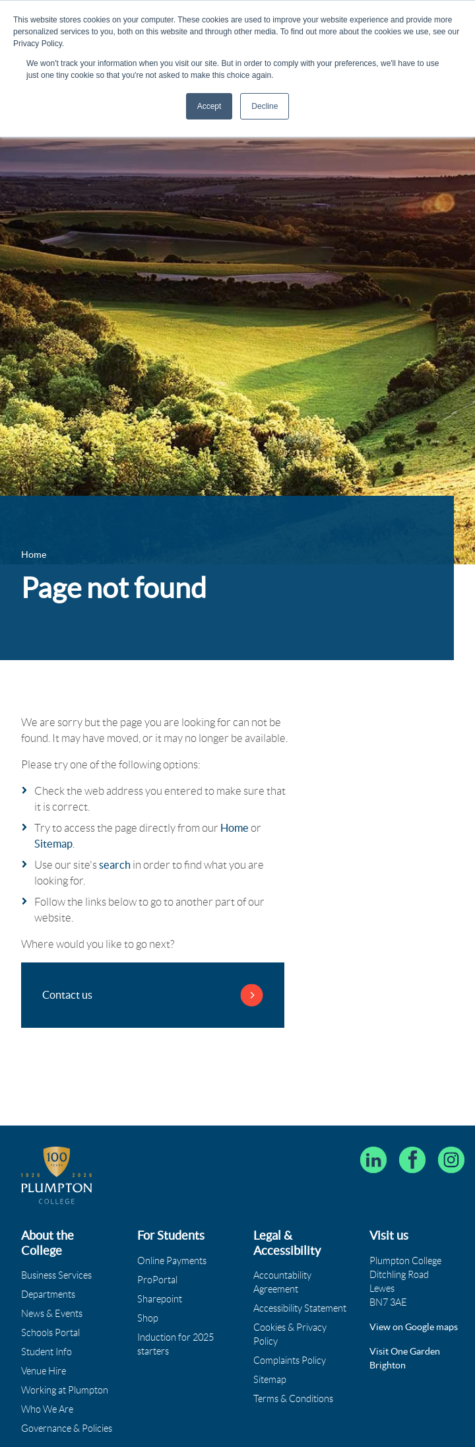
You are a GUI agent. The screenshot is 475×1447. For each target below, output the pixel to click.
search (115, 865)
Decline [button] (264, 106)
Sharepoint (159, 1299)
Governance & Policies (66, 1428)
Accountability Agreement (282, 1282)
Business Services (56, 1275)
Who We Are (47, 1409)
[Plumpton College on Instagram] (451, 1160)
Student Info (46, 1352)
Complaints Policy (289, 1360)
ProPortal (157, 1280)
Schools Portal (50, 1333)
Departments (48, 1294)
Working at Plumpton (64, 1390)
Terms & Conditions (293, 1399)
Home (234, 828)
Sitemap (53, 844)
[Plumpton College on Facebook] (412, 1160)
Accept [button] (209, 106)
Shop (147, 1318)
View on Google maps (413, 1327)
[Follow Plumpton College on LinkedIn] (373, 1160)
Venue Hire (43, 1371)
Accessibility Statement (299, 1308)
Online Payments (171, 1261)
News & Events (51, 1313)
